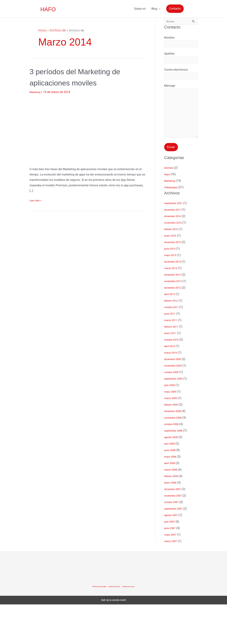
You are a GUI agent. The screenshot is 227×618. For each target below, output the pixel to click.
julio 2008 (170, 457)
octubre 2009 (172, 385)
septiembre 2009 (175, 392)
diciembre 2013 (174, 288)
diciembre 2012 (174, 301)
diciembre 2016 (174, 229)
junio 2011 (171, 327)
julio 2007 (170, 535)
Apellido (180, 60)
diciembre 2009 (174, 372)
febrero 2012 (172, 314)
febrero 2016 (172, 242)
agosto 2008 (172, 450)
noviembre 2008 (174, 431)
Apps (167, 187)
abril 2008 (170, 476)
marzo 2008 (172, 483)
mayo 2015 (171, 268)
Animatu (169, 181)
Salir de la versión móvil (113, 613)
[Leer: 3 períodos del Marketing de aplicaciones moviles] (77, 129)
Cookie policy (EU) (114, 600)
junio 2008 (171, 463)
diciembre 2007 (174, 502)
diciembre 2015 (174, 255)
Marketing (36, 92)
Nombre (180, 42)
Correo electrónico (180, 77)
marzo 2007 (172, 554)
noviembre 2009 (174, 379)
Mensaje (180, 120)
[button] (175, 8)
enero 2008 (171, 496)
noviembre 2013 (174, 294)
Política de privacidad (96, 600)
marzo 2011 (172, 333)
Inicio (42, 30)
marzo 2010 (172, 366)
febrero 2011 (172, 340)
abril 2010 (170, 359)
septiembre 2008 (175, 444)
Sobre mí (140, 8)
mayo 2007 (171, 548)
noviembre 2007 (174, 509)
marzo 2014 (172, 281)
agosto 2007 (172, 528)
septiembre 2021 (175, 216)
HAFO (48, 9)
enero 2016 (171, 249)
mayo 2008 (171, 470)
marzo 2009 (172, 411)
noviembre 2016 (174, 236)
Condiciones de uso (131, 600)
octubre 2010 (172, 353)
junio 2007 (171, 541)
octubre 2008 (172, 437)
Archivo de (56, 30)
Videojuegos (172, 200)
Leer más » (37, 200)
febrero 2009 (172, 418)
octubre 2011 (172, 320)
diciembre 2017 (174, 223)
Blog (154, 8)
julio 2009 (170, 398)
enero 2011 (171, 346)
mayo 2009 (171, 405)
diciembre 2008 (174, 424)
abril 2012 (170, 307)
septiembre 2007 (175, 522)
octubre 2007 (172, 515)
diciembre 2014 (174, 275)
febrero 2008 (172, 489)
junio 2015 (171, 262)
